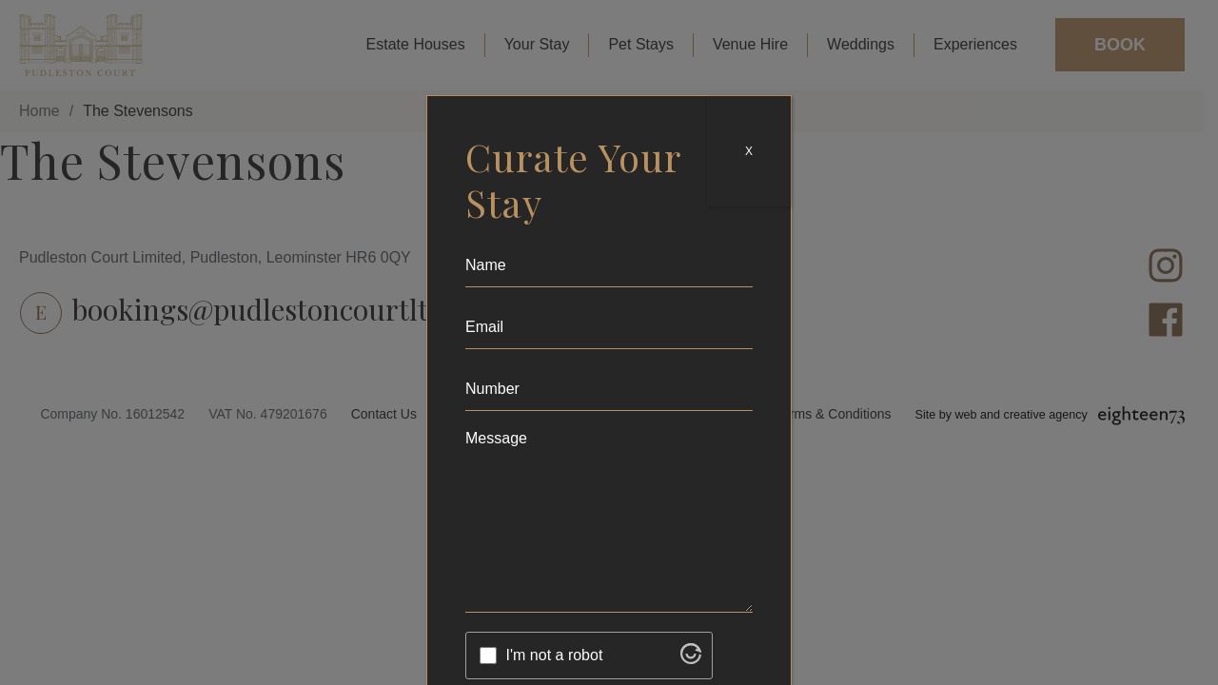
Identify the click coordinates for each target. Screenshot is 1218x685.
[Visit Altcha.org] (690, 659)
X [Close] (749, 151)
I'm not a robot (554, 655)
